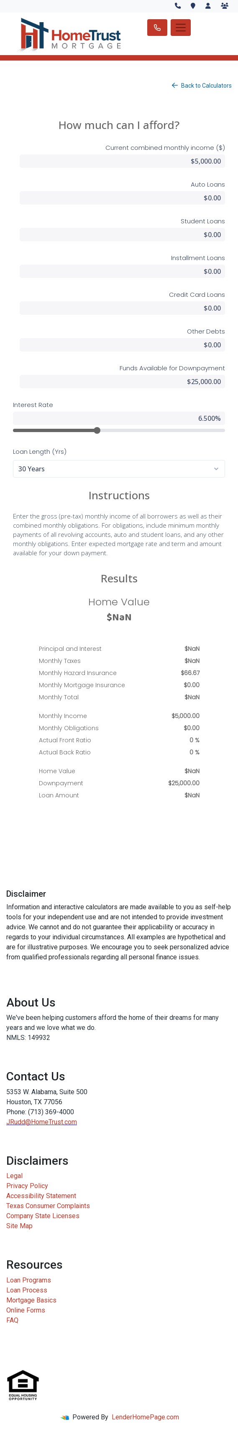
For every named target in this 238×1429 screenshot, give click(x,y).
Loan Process (26, 1290)
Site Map (19, 1226)
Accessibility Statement (41, 1196)
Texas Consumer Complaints (48, 1206)
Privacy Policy (27, 1186)
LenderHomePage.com (145, 1417)
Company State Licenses (42, 1216)
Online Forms (25, 1310)
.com (70, 1122)
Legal (14, 1176)
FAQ (12, 1320)
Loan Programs (28, 1280)
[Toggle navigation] (181, 27)
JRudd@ (18, 1122)
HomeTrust (47, 1122)
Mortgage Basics (31, 1300)
